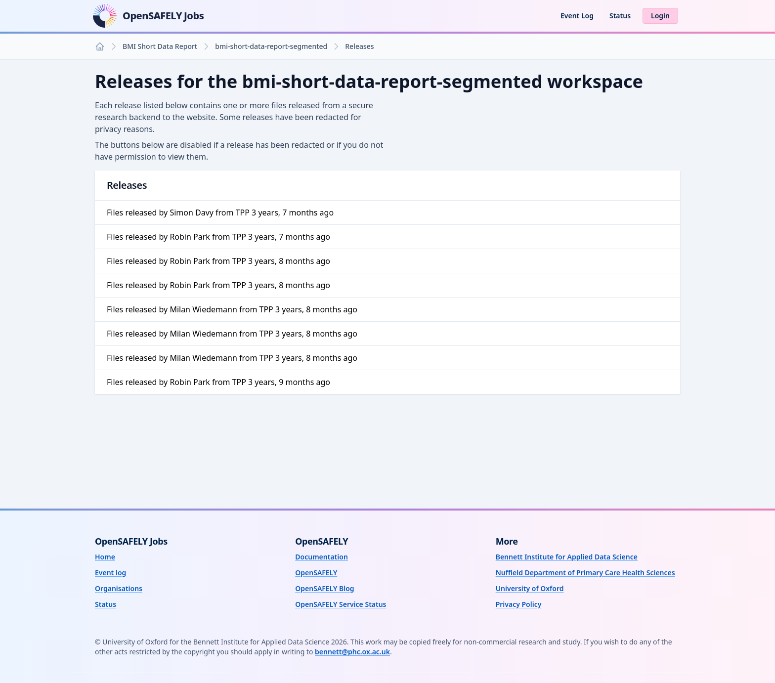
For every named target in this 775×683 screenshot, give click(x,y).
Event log (110, 572)
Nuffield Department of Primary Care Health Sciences (585, 572)
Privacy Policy (519, 604)
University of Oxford (530, 588)
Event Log (577, 15)
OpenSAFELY (316, 572)
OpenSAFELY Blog (324, 588)
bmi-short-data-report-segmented (271, 46)
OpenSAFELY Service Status (340, 604)
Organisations (118, 588)
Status (620, 15)
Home (105, 556)
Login (660, 15)
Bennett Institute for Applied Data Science (567, 556)
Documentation (321, 556)
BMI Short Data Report (160, 46)
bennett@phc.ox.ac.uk (352, 651)
